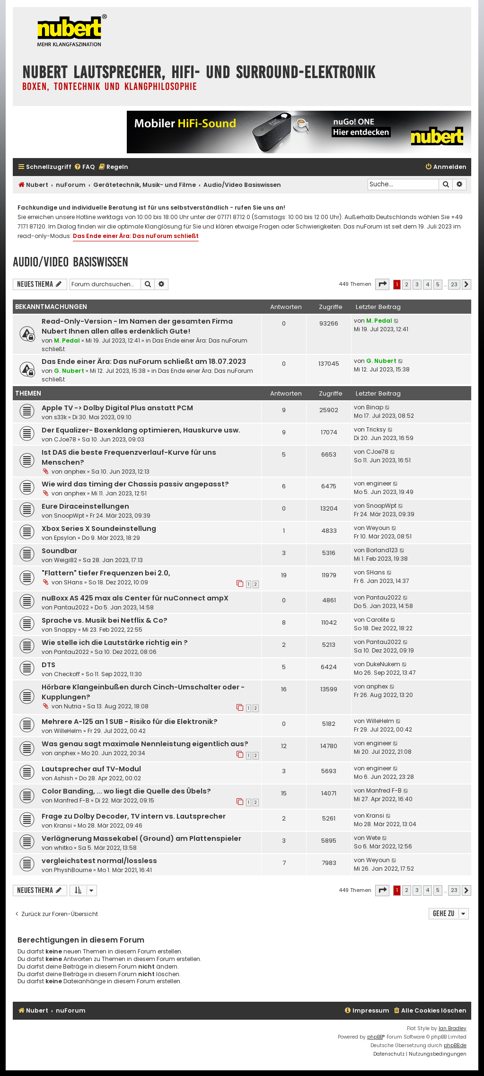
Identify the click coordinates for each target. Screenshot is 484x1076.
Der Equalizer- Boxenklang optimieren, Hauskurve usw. (141, 430)
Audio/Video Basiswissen (70, 262)
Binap (374, 407)
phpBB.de (455, 1045)
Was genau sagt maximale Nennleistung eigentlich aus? (145, 744)
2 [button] (406, 284)
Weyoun (378, 528)
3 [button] (417, 284)
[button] (382, 284)
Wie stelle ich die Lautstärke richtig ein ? (115, 642)
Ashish (63, 778)
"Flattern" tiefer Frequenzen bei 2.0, (106, 573)
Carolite (377, 620)
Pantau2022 (71, 607)
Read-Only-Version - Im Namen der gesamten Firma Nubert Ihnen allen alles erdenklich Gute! (137, 326)
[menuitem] (84, 167)
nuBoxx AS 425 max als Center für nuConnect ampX (135, 598)
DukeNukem (383, 664)
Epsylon (65, 538)
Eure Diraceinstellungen (85, 506)
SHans (73, 582)
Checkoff (67, 674)
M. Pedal (67, 340)
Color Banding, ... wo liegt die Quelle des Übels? (126, 791)
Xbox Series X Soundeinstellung (99, 528)
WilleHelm (68, 731)
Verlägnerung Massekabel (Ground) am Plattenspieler (141, 838)
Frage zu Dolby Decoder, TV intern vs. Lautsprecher (134, 816)
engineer (378, 483)
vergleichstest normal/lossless (99, 860)
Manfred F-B (71, 800)
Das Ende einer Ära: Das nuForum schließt (136, 236)
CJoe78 (65, 439)
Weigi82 (65, 560)
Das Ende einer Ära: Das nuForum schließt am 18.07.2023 (144, 361)
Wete (373, 838)
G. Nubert (69, 371)
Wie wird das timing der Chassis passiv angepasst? (135, 484)
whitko (63, 848)
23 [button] (454, 284)
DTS (48, 665)
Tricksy (376, 429)
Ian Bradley (452, 1028)
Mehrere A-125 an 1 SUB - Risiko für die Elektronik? (130, 721)
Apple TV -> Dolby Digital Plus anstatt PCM (117, 408)
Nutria (72, 706)
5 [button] (438, 284)
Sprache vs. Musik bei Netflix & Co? (104, 620)
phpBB (375, 1037)
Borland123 (382, 550)
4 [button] (427, 284)
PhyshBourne (73, 870)
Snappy (65, 630)
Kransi (63, 825)
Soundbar (59, 551)
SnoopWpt (69, 516)
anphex (75, 471)
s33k (60, 417)
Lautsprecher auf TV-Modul (91, 769)
